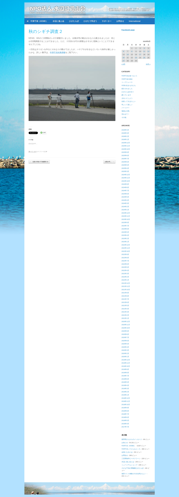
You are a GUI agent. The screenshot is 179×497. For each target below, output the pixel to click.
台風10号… (109, 162)
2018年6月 (125, 417)
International (134, 21)
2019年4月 (125, 385)
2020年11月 (126, 325)
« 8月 (123, 64)
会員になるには (127, 452)
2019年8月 (125, 373)
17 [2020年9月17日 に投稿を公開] (140, 54)
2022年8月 (125, 258)
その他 (124, 117)
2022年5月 (125, 267)
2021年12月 (126, 283)
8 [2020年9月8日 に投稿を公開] (131, 51)
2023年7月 (125, 226)
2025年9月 (125, 152)
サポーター (107, 21)
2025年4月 (125, 168)
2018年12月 (126, 398)
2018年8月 (125, 411)
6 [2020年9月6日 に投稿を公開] (123, 51)
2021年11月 (126, 286)
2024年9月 (125, 184)
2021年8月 (125, 296)
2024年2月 (125, 206)
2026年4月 (125, 130)
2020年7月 (125, 337)
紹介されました (127, 89)
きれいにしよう (127, 98)
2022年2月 (125, 277)
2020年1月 (125, 356)
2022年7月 (125, 261)
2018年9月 (125, 408)
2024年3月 (125, 203)
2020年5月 (125, 344)
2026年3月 (125, 133)
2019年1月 (125, 395)
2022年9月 (125, 254)
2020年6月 (125, 341)
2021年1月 (125, 318)
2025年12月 (126, 143)
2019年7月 (125, 376)
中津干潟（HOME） (37, 21)
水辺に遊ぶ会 (58, 21)
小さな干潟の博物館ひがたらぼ (133, 468)
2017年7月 (125, 427)
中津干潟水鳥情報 (57, 52)
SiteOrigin (122, 490)
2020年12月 (126, 321)
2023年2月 (125, 238)
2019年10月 (126, 366)
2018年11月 (126, 401)
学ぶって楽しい (127, 105)
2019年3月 (125, 388)
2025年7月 (125, 159)
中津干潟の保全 (127, 79)
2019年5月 (125, 382)
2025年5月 (125, 165)
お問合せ (120, 21)
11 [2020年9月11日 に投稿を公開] (144, 51)
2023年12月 (126, 213)
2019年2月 (125, 392)
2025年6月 (125, 162)
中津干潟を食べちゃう (129, 76)
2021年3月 (125, 312)
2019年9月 (125, 369)
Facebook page (128, 30)
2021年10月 (126, 289)
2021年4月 (125, 309)
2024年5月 (125, 197)
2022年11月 (126, 248)
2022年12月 (126, 245)
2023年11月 (126, 216)
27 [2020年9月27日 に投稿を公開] (123, 61)
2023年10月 (126, 219)
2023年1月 (125, 242)
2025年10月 (126, 149)
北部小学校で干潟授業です (39, 162)
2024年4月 (125, 200)
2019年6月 (125, 379)
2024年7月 (125, 190)
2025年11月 (126, 146)
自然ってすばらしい (129, 101)
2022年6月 (125, 264)
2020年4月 (125, 347)
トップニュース (127, 82)
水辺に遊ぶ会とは (128, 462)
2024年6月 (125, 194)
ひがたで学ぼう (90, 21)
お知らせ (125, 443)
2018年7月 (125, 414)
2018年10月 (126, 404)
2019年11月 (126, 363)
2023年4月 (125, 235)
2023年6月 (125, 229)
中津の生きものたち (129, 85)
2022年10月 (126, 251)
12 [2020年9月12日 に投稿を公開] (148, 51)
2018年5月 (125, 420)
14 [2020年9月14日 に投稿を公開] (128, 54)
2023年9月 (125, 222)
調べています (33, 151)
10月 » (148, 64)
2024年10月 (126, 181)
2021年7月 (125, 299)
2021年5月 (125, 305)
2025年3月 (125, 171)
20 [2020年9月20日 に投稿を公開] (123, 58)
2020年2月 (125, 353)
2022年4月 (125, 270)
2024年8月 (125, 187)
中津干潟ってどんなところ (131, 449)
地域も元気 (125, 111)
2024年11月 (126, 178)
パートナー (125, 108)
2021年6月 (125, 302)
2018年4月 (125, 424)
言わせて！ (125, 114)
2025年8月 (125, 155)
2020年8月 (125, 334)
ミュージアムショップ (129, 465)
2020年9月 (125, 331)
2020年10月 (126, 328)
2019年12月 (126, 360)
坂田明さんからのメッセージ (132, 439)
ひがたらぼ (74, 21)
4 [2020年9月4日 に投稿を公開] (144, 48)
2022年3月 (125, 273)
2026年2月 (125, 136)
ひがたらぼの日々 (128, 92)
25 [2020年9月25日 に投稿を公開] (144, 58)
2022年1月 (125, 280)
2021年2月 (125, 315)
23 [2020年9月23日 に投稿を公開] (136, 58)
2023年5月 (125, 232)
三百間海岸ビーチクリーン (131, 458)
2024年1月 (125, 210)
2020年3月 (125, 350)
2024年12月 (126, 175)
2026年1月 (125, 139)
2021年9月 (125, 293)
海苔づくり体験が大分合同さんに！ (134, 474)
